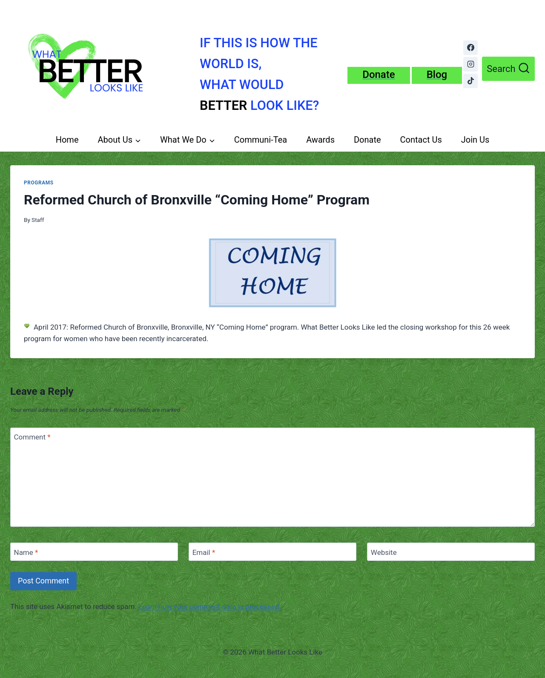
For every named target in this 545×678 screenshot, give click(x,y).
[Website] (451, 552)
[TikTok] (470, 81)
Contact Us (421, 140)
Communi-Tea (260, 140)
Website (384, 552)
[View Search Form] (508, 69)
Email (203, 552)
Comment (32, 437)
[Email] (272, 552)
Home (67, 140)
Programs (39, 183)
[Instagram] (470, 64)
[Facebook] (470, 47)
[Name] (94, 552)
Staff (38, 219)
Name (26, 552)
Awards (320, 140)
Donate (367, 140)
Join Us (475, 140)
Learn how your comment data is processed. (209, 606)
